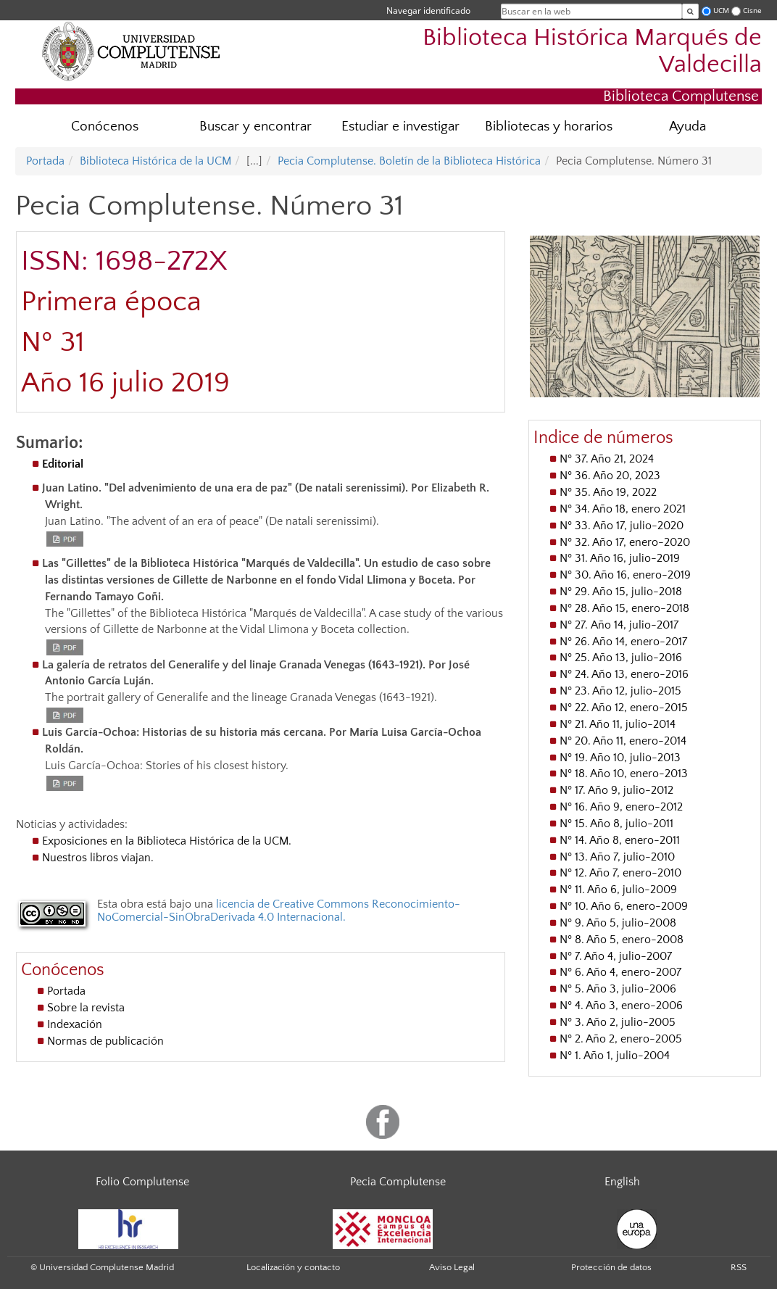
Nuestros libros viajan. (98, 857)
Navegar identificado (428, 10)
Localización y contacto (293, 1267)
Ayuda (687, 126)
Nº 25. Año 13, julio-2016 (621, 657)
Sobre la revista (86, 1007)
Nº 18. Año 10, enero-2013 (624, 773)
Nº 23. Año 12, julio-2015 (620, 690)
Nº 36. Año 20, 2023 (610, 475)
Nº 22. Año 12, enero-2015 (624, 707)
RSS (739, 1267)
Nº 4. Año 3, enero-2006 (621, 1005)
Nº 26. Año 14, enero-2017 (623, 641)
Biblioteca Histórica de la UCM (155, 160)
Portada (45, 160)
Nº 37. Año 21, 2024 (607, 458)
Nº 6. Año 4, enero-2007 (620, 972)
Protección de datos (611, 1267)
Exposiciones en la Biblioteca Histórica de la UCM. (166, 840)
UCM (721, 10)
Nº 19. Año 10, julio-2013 (620, 757)
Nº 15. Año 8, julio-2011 (616, 823)
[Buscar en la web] (690, 11)
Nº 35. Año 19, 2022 (608, 492)
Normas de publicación (105, 1041)
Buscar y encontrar (255, 126)
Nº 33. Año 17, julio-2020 (621, 525)
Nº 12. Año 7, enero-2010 (620, 872)
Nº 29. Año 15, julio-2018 (621, 591)
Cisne (752, 10)
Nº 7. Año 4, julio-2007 (616, 956)
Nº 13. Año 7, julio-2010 (617, 856)
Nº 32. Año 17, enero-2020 (625, 542)
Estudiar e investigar (400, 126)
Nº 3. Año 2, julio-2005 (618, 1022)
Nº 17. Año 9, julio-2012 (616, 790)
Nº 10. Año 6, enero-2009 (624, 906)
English (622, 1181)
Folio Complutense (142, 1181)
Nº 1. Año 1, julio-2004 (615, 1055)
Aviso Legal (452, 1267)
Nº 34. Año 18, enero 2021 (623, 508)
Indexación (74, 1024)
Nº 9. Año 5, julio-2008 (618, 922)
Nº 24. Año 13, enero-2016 (624, 674)
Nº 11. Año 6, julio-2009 (618, 889)
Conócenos (104, 126)
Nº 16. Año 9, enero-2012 (621, 806)
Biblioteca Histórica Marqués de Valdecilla (592, 51)
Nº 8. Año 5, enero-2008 (621, 939)
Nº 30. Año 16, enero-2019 (625, 574)
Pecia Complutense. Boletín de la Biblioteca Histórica (409, 160)
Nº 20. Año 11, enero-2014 (623, 740)
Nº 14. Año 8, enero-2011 (620, 840)
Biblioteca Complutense (681, 96)
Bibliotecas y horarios (548, 126)
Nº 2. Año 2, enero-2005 (621, 1038)
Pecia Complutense (398, 1181)
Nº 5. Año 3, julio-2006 (618, 988)
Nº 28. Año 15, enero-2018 (624, 608)
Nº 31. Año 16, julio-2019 (620, 558)
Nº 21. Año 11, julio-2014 (618, 724)
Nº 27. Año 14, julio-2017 (619, 624)
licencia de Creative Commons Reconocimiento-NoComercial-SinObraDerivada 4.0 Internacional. (278, 911)
